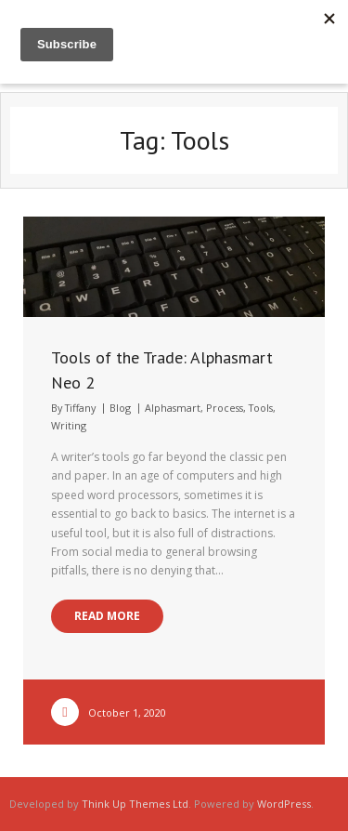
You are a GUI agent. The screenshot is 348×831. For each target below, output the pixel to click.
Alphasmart (172, 408)
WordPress (284, 804)
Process (224, 408)
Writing (68, 425)
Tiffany (80, 408)
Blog (120, 408)
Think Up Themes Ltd (135, 804)
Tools (261, 408)
